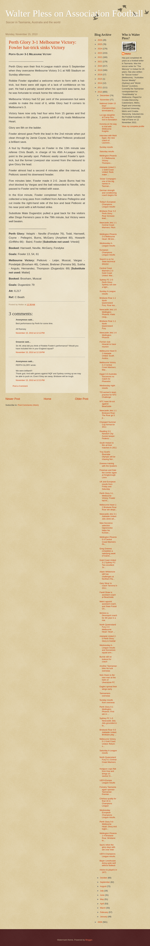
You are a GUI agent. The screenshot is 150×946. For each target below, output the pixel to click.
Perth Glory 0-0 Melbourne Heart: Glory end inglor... (108, 825)
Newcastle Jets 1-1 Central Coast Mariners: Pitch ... (108, 226)
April (102, 903)
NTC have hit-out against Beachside (107, 403)
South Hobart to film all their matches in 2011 (108, 445)
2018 (100, 74)
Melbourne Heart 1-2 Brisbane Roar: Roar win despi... (108, 507)
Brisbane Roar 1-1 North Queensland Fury (108, 324)
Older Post (81, 398)
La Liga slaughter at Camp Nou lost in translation (108, 117)
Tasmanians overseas (105, 694)
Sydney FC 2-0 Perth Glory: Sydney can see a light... (108, 283)
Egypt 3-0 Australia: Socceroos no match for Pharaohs (108, 377)
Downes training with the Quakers (108, 464)
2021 (100, 61)
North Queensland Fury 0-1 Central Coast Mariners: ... (108, 761)
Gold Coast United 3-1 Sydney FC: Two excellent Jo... (108, 564)
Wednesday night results (107, 386)
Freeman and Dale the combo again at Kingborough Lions (108, 473)
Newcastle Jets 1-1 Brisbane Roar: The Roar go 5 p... (108, 414)
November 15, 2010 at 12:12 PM (30, 333)
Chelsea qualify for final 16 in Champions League (108, 802)
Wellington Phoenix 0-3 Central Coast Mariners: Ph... (108, 540)
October (104, 878)
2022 (100, 57)
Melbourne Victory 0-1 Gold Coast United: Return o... (108, 742)
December (105, 95)
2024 (100, 48)
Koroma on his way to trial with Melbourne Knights (108, 127)
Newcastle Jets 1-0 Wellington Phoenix (108, 335)
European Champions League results (107, 252)
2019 (100, 70)
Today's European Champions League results (108, 204)
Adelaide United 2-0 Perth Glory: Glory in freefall (108, 638)
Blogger (88, 940)
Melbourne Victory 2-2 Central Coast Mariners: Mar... (108, 366)
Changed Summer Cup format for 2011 (108, 424)
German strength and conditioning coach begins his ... (108, 194)
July (102, 891)
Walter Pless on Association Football (74, 13)
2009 (100, 922)
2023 (100, 53)
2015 (100, 79)
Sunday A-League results (107, 292)
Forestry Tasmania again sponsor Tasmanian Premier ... (108, 790)
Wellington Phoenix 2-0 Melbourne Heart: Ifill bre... (108, 236)
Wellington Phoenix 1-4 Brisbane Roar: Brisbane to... (108, 837)
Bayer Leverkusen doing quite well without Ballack (108, 863)
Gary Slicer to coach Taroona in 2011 (108, 585)
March (103, 908)
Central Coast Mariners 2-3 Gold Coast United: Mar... (107, 272)
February (104, 912)
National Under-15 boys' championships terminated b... (108, 107)
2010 (100, 92)
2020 (100, 66)
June (102, 895)
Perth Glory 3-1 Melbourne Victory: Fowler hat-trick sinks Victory (42, 44)
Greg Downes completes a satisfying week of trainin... (107, 552)
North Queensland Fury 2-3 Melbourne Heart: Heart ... (108, 628)
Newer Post (12, 398)
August (103, 886)
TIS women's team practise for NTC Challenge (108, 394)
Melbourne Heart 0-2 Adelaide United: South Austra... (108, 354)
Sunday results (106, 147)
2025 (100, 44)
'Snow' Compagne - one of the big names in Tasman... (108, 182)
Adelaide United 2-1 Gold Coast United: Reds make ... (108, 171)
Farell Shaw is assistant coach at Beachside (108, 594)
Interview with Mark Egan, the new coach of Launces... (108, 139)
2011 (100, 87)
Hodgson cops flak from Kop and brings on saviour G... (108, 772)
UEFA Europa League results (107, 781)
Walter (128, 54)
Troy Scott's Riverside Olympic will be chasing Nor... (107, 455)
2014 (100, 83)
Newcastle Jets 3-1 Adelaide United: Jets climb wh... (108, 516)
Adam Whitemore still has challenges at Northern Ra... (107, 575)
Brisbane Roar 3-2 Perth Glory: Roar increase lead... (108, 214)
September (105, 882)
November (105, 99)
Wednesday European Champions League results (107, 814)
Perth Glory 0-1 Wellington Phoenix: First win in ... (107, 710)
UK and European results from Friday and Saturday (107, 485)
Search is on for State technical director (107, 261)
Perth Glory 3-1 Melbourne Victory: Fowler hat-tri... (107, 497)
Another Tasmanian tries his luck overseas (108, 668)
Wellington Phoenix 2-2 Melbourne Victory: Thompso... (108, 159)
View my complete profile (133, 126)
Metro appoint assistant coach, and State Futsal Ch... (108, 605)
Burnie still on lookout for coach (106, 659)
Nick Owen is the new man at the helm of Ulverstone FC (108, 678)
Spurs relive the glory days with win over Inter (107, 847)
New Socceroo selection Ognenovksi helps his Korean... (106, 528)
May (102, 899)
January (104, 916)
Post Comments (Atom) (28, 405)
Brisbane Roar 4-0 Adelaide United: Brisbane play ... (108, 732)
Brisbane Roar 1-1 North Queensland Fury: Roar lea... (108, 301)
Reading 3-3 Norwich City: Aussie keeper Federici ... (107, 435)
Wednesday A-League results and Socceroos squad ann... (107, 649)
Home (47, 398)
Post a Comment (20, 386)
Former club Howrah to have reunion (108, 344)
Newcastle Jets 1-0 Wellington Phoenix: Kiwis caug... (108, 313)
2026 (100, 40)
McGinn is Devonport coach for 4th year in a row (108, 616)
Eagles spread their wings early (108, 687)
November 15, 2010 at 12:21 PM (30, 380)
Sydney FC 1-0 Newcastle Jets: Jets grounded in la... (108, 722)
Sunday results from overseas (107, 701)
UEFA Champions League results (107, 855)
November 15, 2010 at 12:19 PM (30, 352)
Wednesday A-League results (107, 244)
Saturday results (107, 151)
